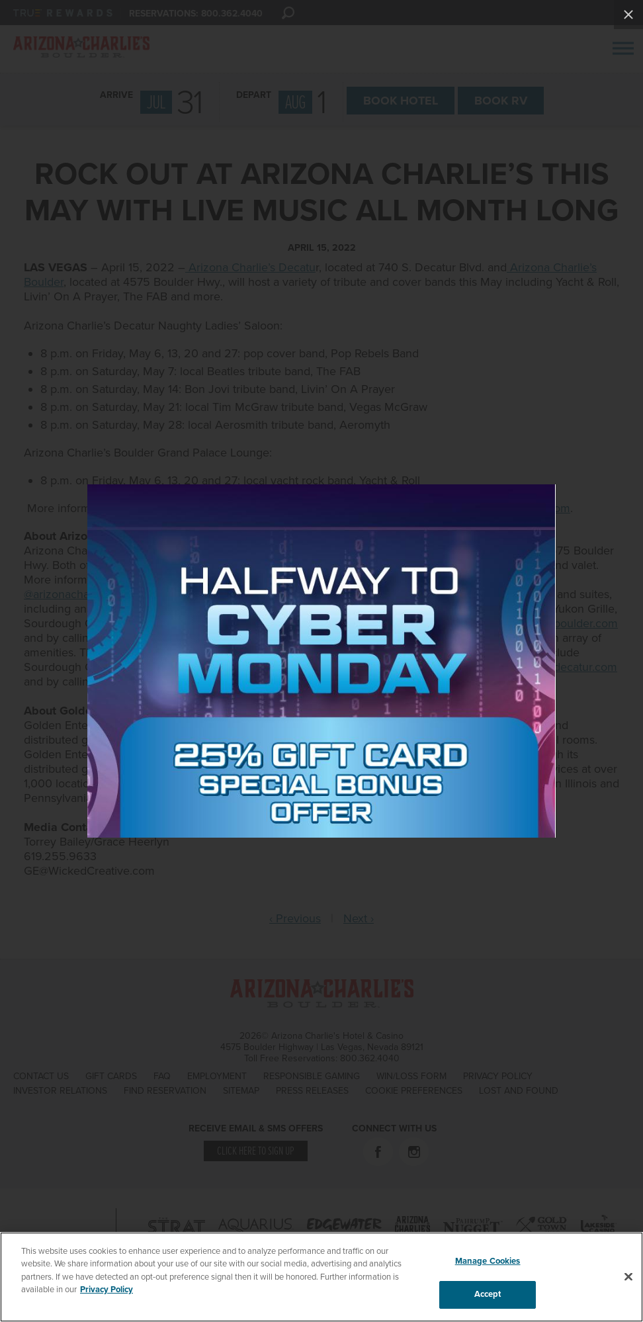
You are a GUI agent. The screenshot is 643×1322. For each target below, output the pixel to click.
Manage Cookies (488, 1261)
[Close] (628, 1276)
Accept (487, 1294)
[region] (321, 1277)
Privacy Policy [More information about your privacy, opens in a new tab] (106, 1289)
